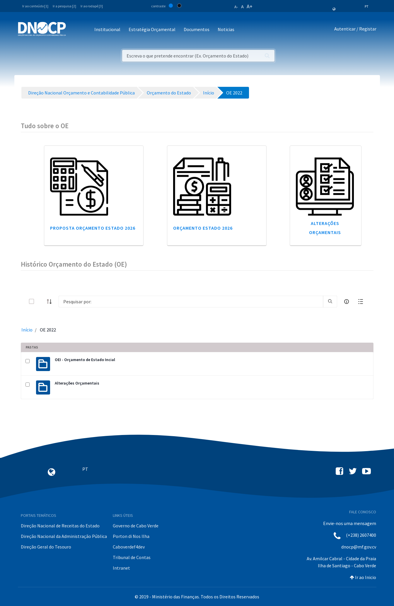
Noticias (226, 29)
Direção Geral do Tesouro (46, 547)
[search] (330, 301)
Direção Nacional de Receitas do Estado (60, 526)
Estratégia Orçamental (152, 29)
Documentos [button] (196, 29)
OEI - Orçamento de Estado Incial (85, 359)
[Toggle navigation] (73, 30)
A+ (250, 6)
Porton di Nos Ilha (131, 536)
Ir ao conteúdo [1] (35, 6)
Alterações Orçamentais (77, 383)
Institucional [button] (107, 29)
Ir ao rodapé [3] (92, 6)
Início (27, 330)
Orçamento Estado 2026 (203, 228)
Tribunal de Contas (132, 557)
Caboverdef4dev (129, 547)
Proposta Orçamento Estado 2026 (92, 228)
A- (236, 6)
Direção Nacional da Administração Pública (64, 536)
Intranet (121, 568)
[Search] (191, 301)
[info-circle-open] (346, 301)
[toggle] (41, 301)
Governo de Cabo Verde (135, 526)
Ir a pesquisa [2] (64, 6)
